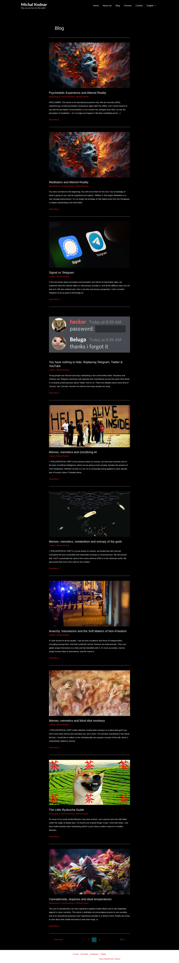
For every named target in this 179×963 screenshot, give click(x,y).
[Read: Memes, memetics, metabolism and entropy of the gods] (89, 514)
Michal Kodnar (34, 4)
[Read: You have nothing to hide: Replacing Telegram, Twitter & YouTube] (89, 334)
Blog (118, 5)
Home (96, 5)
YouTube (84, 954)
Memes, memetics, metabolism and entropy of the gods (85, 541)
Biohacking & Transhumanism (62, 97)
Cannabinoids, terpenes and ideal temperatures (80, 899)
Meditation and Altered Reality (68, 182)
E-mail (75, 954)
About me (107, 5)
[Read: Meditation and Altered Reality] (89, 154)
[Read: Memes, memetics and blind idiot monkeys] (89, 693)
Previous (57, 939)
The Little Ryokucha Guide (66, 809)
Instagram (94, 954)
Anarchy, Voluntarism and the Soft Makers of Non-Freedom (88, 631)
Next (123, 939)
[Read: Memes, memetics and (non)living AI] (89, 426)
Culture (52, 276)
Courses (128, 5)
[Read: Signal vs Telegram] (89, 244)
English (151, 6)
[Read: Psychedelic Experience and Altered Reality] (89, 65)
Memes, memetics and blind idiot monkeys (77, 720)
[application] (155, 6)
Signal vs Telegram (61, 272)
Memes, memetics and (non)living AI (73, 452)
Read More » (54, 119)
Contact (139, 5)
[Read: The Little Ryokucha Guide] (89, 782)
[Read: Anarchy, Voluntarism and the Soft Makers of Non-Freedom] (89, 603)
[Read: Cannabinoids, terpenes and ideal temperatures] (89, 871)
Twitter (103, 954)
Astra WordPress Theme (109, 959)
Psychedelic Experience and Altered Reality (77, 92)
